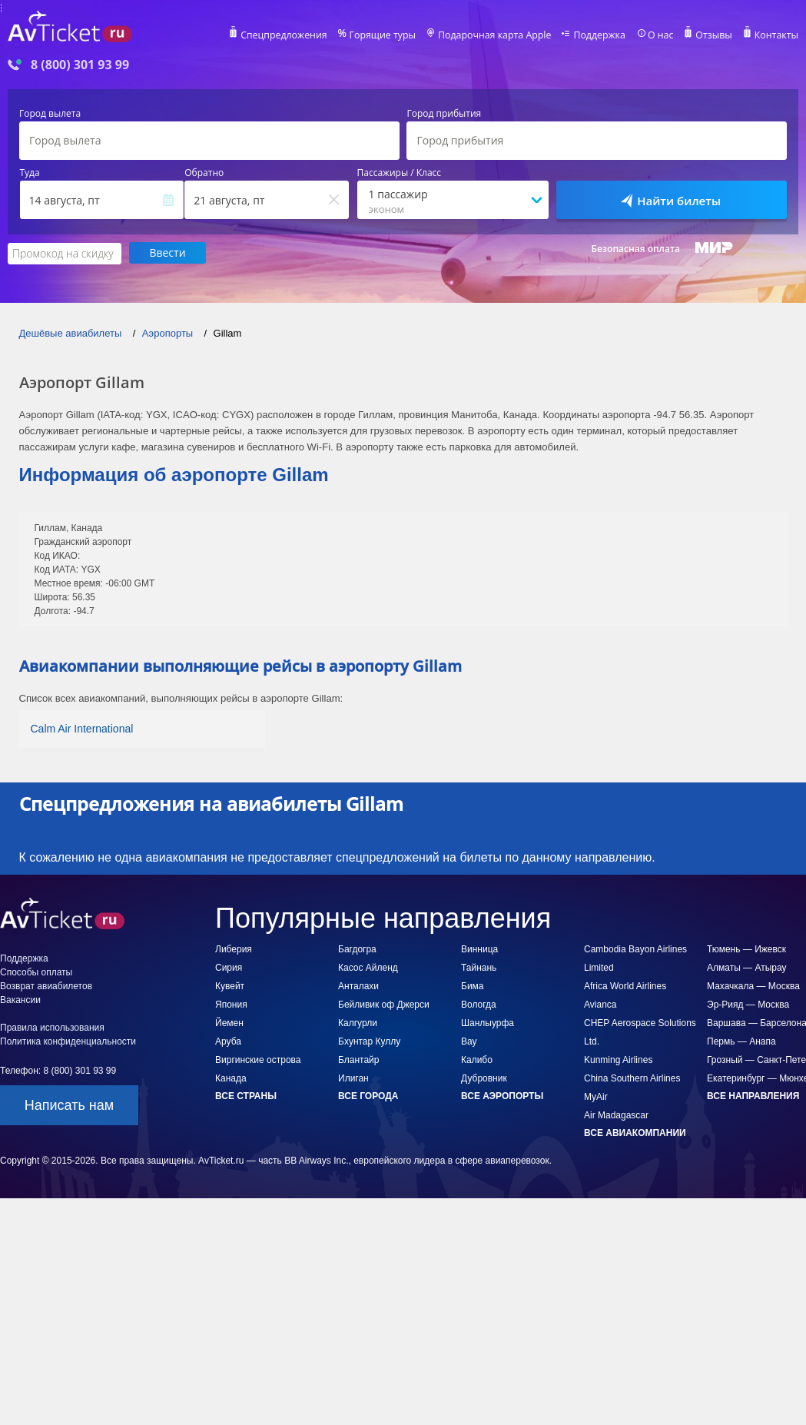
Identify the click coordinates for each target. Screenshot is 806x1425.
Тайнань (478, 967)
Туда (30, 173)
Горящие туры (391, 35)
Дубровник (484, 1077)
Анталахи (358, 985)
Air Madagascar (616, 1114)
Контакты (776, 35)
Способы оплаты (36, 971)
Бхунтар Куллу (369, 1040)
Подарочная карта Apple (501, 35)
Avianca (600, 1003)
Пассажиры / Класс (399, 173)
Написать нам (69, 1104)
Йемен (229, 1022)
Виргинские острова (257, 1059)
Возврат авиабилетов (46, 985)
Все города (368, 1095)
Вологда (478, 1003)
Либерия (233, 948)
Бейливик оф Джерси (384, 1003)
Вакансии (20, 999)
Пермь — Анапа (741, 1040)
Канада (231, 1077)
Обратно (204, 173)
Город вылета (50, 113)
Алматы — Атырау (747, 967)
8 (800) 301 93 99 (80, 65)
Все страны (246, 1095)
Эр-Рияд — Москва (748, 1003)
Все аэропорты (502, 1095)
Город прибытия (443, 113)
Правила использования (52, 1026)
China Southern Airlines (632, 1077)
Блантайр (358, 1059)
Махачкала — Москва (753, 985)
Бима (472, 985)
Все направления (753, 1095)
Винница (479, 948)
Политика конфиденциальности (68, 1040)
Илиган (353, 1077)
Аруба (228, 1040)
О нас (663, 35)
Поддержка (603, 35)
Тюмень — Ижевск (746, 948)
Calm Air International (82, 728)
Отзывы (715, 35)
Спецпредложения (295, 35)
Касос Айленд (368, 967)
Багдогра (357, 948)
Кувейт (229, 985)
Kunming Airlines (618, 1059)
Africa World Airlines (625, 985)
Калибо (477, 1059)
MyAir (596, 1096)
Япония (231, 1003)
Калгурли (357, 1022)
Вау (469, 1040)
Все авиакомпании (635, 1132)
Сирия (228, 967)
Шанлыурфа (487, 1022)
